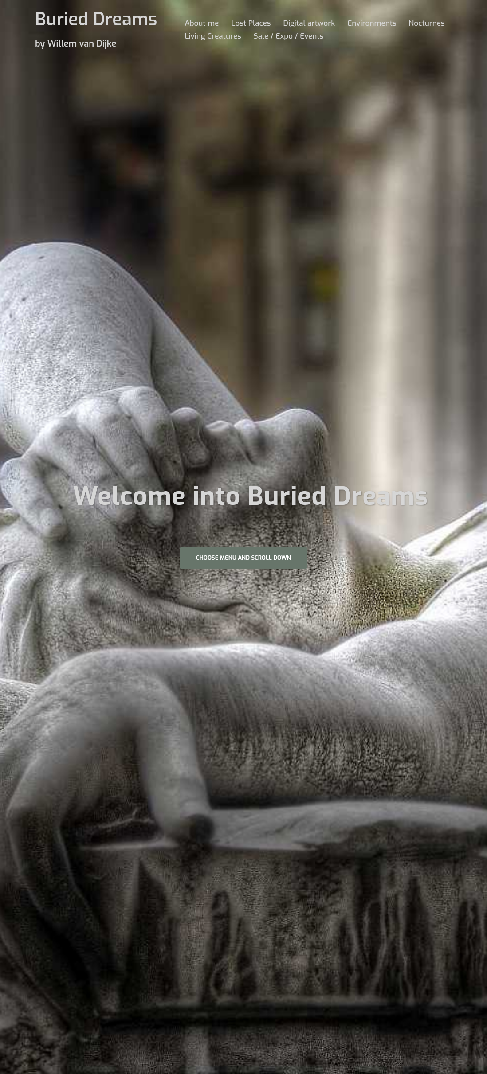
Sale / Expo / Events (288, 36)
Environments (371, 23)
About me (202, 23)
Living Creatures (213, 36)
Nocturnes (427, 23)
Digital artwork (309, 23)
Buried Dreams (96, 19)
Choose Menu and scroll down (243, 558)
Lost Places (251, 23)
